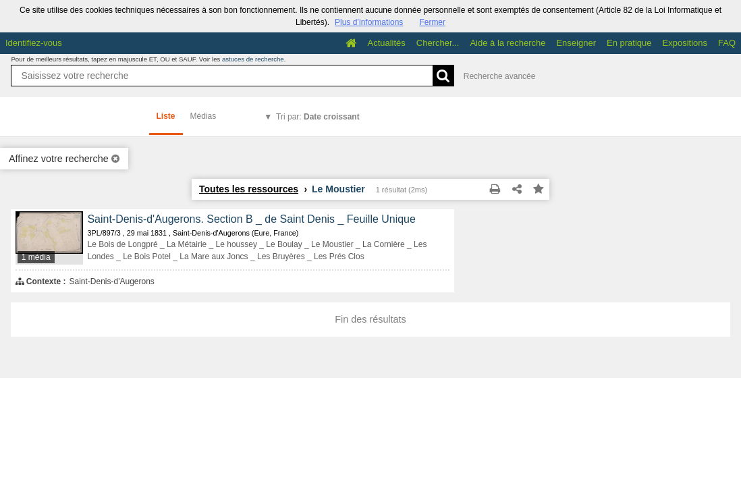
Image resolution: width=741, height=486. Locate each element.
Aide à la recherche (507, 43)
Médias (203, 116)
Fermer (432, 22)
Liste (166, 116)
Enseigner (576, 43)
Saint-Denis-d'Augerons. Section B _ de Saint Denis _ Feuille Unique (251, 219)
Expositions (685, 43)
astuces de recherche (253, 59)
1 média (36, 257)
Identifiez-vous (33, 43)
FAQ (727, 43)
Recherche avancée (500, 76)
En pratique (629, 43)
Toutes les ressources (248, 189)
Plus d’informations (369, 22)
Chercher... (438, 43)
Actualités (386, 43)
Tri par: (318, 117)
